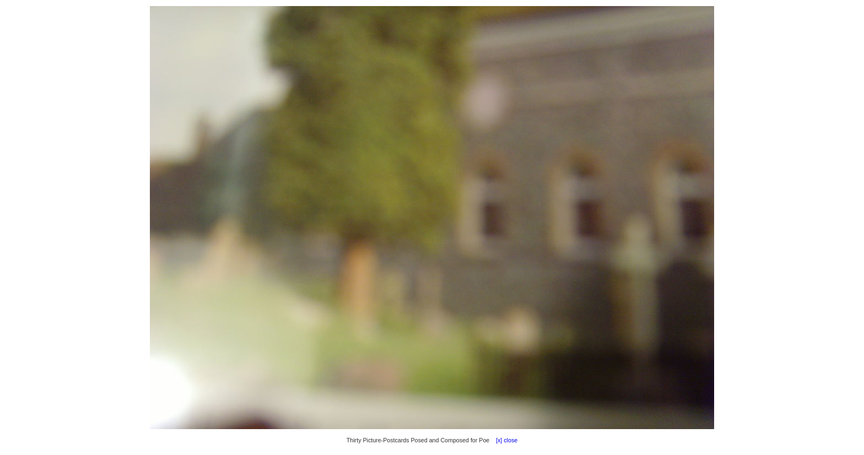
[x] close (504, 440)
